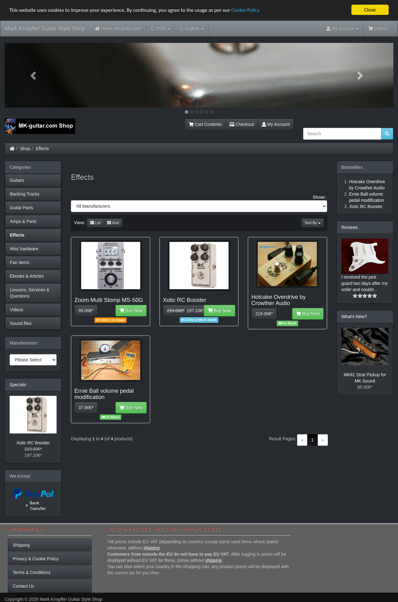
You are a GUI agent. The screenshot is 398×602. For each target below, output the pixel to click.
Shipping (21, 545)
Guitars (17, 180)
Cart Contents (205, 124)
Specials (18, 384)
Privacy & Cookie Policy (36, 558)
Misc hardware (24, 248)
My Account (276, 124)
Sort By (313, 223)
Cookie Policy (245, 10)
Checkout (241, 124)
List (95, 223)
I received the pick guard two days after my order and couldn (364, 283)
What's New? (354, 316)
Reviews (349, 227)
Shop (25, 148)
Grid (113, 223)
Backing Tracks (24, 194)
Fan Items (19, 262)
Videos (16, 309)
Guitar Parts (21, 207)
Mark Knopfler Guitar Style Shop (45, 28)
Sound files (20, 323)
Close (370, 10)
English (191, 28)
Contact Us (23, 586)
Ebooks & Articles (27, 276)
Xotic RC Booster (33, 442)
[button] (34, 75)
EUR (160, 28)
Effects (42, 148)
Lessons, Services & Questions (29, 293)
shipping (151, 547)
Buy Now (131, 310)
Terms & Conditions (31, 572)
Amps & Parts (23, 221)
